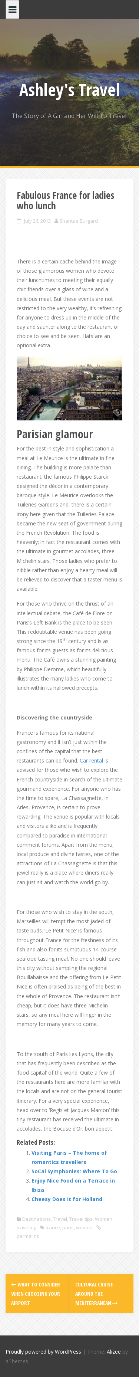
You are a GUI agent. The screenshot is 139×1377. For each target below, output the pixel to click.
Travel (60, 1219)
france (52, 1227)
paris (68, 1227)
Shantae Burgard (78, 220)
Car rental (91, 760)
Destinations (36, 1219)
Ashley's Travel (69, 89)
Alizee (114, 1351)
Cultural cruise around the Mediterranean (96, 1293)
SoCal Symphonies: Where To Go (74, 1171)
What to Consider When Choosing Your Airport (35, 1293)
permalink (28, 1236)
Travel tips (81, 1219)
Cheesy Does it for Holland (67, 1199)
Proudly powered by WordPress (43, 1351)
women (84, 1227)
